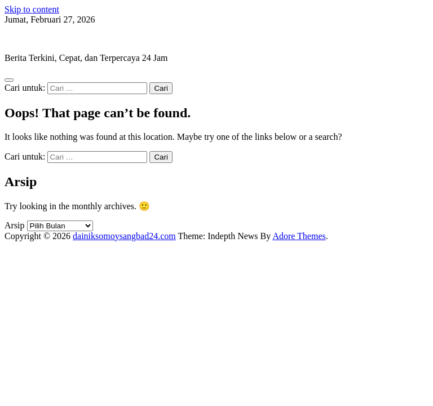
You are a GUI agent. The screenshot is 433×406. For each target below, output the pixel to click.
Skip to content (32, 9)
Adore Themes (298, 236)
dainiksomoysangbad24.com (56, 38)
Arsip (15, 225)
